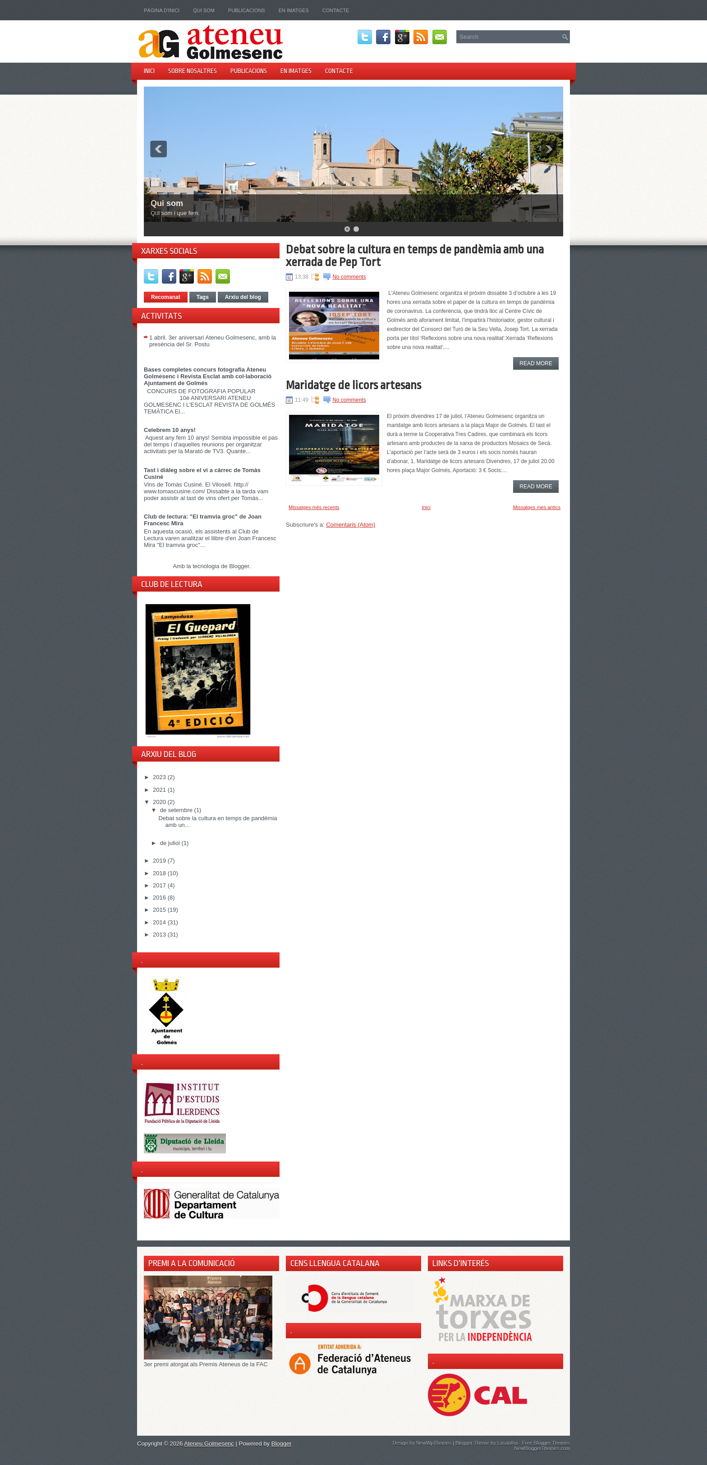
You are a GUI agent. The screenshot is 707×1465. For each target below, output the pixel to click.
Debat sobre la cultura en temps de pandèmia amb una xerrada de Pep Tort (415, 255)
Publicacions (246, 10)
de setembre (177, 810)
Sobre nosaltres (192, 70)
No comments (349, 277)
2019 (160, 860)
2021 (160, 789)
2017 (160, 885)
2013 (160, 934)
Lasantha (507, 1443)
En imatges (294, 10)
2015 (160, 909)
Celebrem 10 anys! (170, 430)
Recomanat (165, 297)
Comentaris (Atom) (350, 524)
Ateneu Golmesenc (209, 1443)
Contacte (335, 10)
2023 (160, 777)
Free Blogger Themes (546, 1443)
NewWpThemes (433, 1443)
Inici (149, 70)
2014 (160, 922)
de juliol (171, 843)
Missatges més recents (314, 507)
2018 (160, 873)
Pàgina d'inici (161, 10)
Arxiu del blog (243, 297)
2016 (160, 897)
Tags (203, 297)
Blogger (239, 566)
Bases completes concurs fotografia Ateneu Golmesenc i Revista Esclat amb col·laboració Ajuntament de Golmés (207, 376)
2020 (160, 802)
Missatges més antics (536, 507)
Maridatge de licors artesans (353, 385)
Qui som (204, 10)
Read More (535, 363)
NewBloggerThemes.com (542, 1448)
